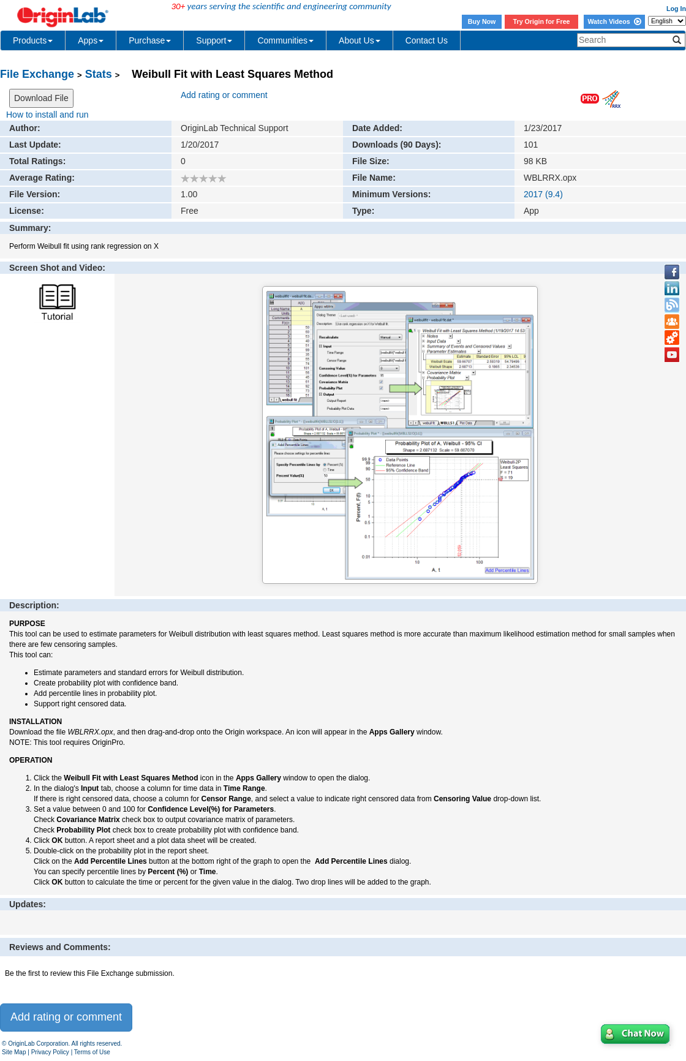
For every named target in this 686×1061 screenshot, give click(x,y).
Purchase (150, 40)
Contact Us (426, 40)
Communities (285, 40)
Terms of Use (92, 1052)
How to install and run (47, 114)
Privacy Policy (50, 1052)
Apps (91, 40)
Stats (98, 74)
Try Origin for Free (541, 21)
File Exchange (37, 74)
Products (33, 40)
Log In (676, 8)
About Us (359, 40)
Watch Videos (614, 21)
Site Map (14, 1052)
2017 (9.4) (543, 194)
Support (214, 40)
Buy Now (482, 21)
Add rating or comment (224, 95)
